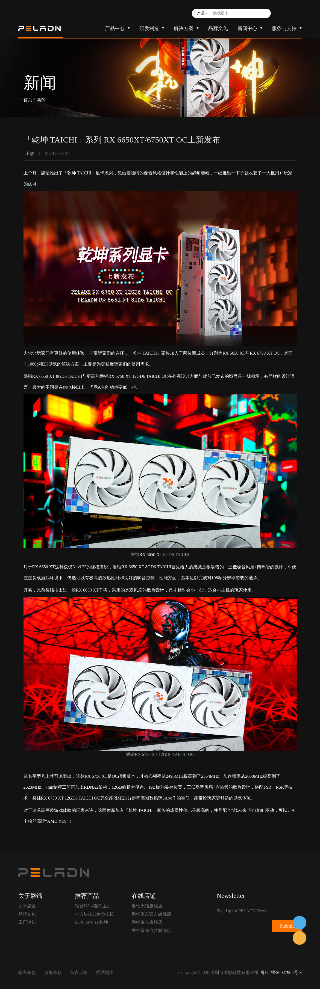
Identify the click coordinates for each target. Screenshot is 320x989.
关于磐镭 (27, 906)
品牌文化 (218, 28)
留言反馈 (79, 972)
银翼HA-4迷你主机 (93, 906)
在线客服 (299, 922)
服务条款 (53, 972)
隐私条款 (27, 972)
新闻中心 (247, 28)
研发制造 (149, 28)
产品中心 (115, 28)
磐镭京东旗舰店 (147, 922)
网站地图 (105, 972)
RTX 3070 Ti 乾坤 (91, 922)
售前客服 (299, 938)
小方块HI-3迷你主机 (94, 914)
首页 (28, 99)
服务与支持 (284, 28)
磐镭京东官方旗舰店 (151, 914)
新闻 (41, 99)
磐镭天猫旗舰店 (147, 906)
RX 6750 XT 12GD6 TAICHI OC (70, 798)
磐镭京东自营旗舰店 (151, 930)
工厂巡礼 (27, 922)
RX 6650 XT (233, 353)
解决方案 (183, 28)
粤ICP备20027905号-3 (281, 972)
